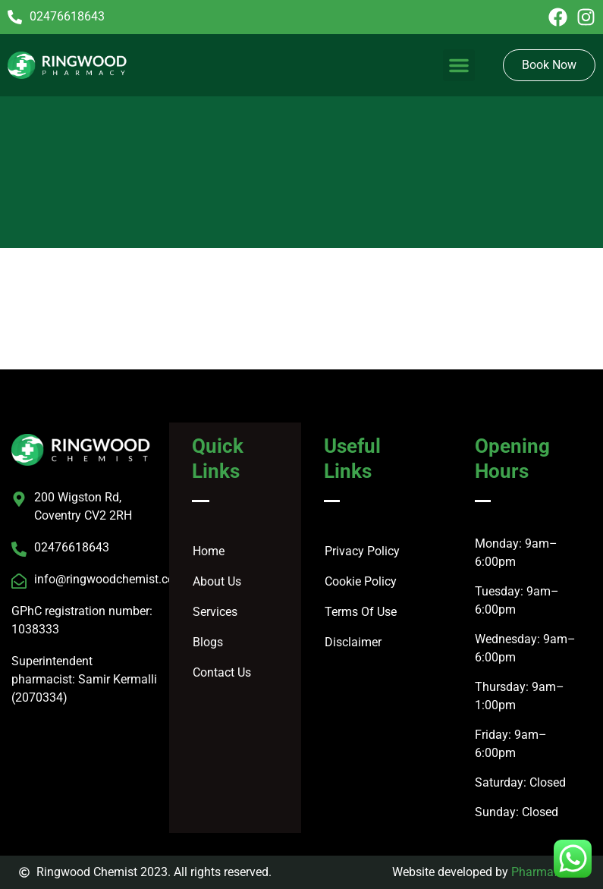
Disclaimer (353, 642)
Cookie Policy (361, 581)
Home (209, 551)
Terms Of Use (361, 612)
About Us (217, 581)
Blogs (208, 642)
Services (215, 612)
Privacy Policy (362, 551)
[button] (459, 65)
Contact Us (222, 672)
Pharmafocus (547, 872)
